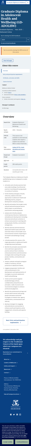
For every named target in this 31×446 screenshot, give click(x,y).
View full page (7, 60)
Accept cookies (7, 442)
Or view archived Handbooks (8, 43)
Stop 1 (9, 92)
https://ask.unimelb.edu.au (21, 94)
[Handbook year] (15, 40)
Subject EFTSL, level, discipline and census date (18, 149)
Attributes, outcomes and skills (11, 78)
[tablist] (18, 2)
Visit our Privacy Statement (14, 436)
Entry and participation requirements (12, 74)
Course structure (7, 81)
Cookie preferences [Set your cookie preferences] (22, 442)
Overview (5, 70)
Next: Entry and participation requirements (15, 321)
